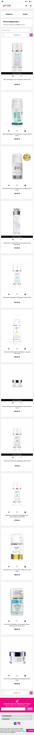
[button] (30, 1)
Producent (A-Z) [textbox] (6, 30)
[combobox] (17, 30)
